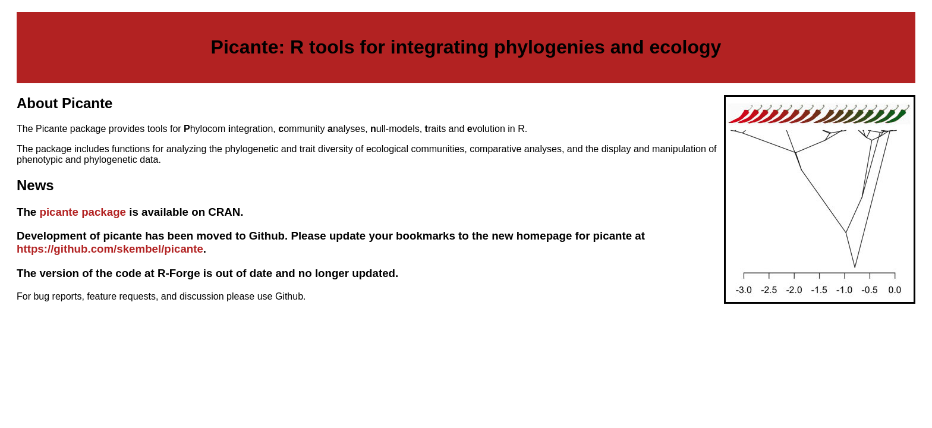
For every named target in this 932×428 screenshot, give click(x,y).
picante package (82, 212)
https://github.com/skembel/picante (110, 249)
